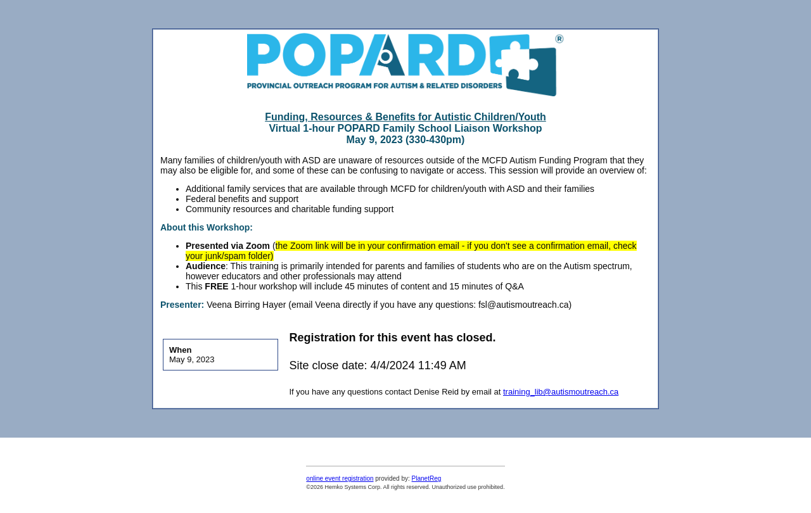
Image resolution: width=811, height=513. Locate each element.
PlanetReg (427, 478)
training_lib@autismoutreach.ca (560, 391)
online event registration (339, 478)
